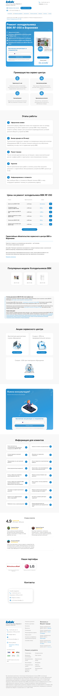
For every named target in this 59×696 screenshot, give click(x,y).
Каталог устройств (18, 13)
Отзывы (49, 13)
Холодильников (39, 653)
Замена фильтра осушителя (30, 315)
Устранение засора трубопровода (13, 317)
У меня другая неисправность (29, 229)
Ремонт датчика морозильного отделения (39, 316)
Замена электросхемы (19, 315)
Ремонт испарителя (25, 317)
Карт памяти (38, 655)
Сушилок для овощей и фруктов (28, 670)
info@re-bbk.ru (11, 634)
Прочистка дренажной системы (23, 316)
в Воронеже (19, 3)
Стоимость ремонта (29, 621)
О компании (10, 13)
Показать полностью (11, 256)
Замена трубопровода (47, 315)
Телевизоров (28, 653)
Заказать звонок (25, 8)
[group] (13, 567)
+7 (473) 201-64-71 (45, 2)
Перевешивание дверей (11, 316)
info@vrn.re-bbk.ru (15, 597)
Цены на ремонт (43, 57)
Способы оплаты (29, 640)
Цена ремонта (26, 13)
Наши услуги (28, 634)
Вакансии (40, 13)
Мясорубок (37, 662)
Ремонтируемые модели (31, 632)
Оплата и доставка (33, 13)
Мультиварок (28, 662)
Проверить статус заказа (13, 8)
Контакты (45, 13)
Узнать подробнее (17, 352)
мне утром (43, 4)
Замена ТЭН (39, 315)
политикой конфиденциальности (38, 428)
